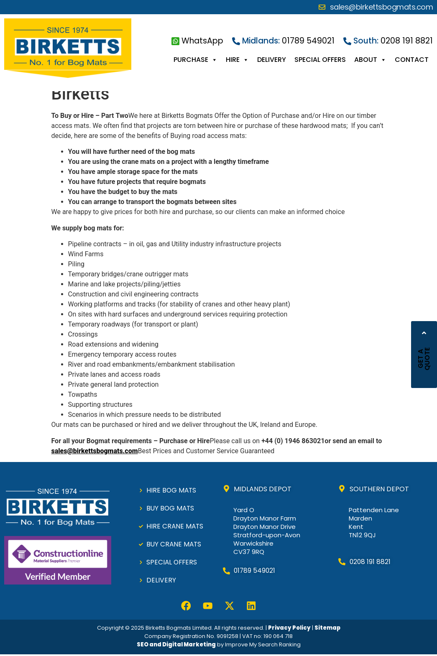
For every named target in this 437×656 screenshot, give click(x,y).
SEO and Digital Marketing (176, 646)
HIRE (237, 59)
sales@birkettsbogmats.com (94, 451)
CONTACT (412, 59)
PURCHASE (195, 59)
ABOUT (370, 59)
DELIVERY (271, 59)
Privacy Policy (289, 629)
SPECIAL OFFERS (320, 59)
